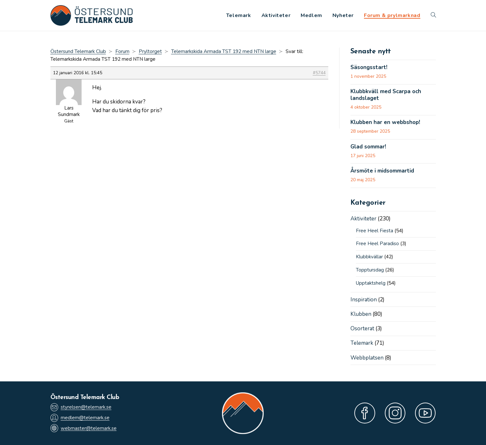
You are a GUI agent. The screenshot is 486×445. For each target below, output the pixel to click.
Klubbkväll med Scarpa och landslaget (385, 95)
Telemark (361, 343)
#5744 (319, 73)
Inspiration (363, 299)
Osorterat (362, 328)
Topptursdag (370, 270)
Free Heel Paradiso (377, 243)
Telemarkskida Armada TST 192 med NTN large (223, 51)
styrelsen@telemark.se (80, 407)
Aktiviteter (363, 218)
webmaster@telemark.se (83, 428)
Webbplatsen (367, 357)
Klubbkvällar (369, 257)
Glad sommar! (368, 147)
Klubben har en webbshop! (385, 122)
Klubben (360, 314)
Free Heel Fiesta (374, 230)
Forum (122, 51)
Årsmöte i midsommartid (382, 171)
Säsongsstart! (368, 67)
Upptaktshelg (370, 283)
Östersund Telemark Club (78, 51)
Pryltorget (150, 51)
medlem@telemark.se (80, 418)
